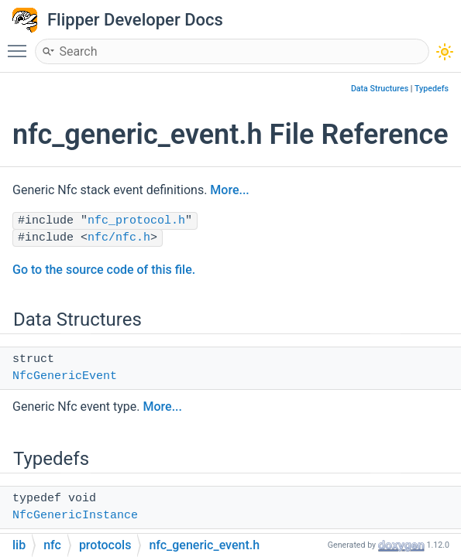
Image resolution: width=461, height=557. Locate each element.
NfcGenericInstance (75, 515)
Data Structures (379, 89)
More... (229, 190)
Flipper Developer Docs (135, 19)
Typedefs (432, 89)
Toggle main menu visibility (21, 44)
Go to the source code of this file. (103, 269)
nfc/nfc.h (119, 237)
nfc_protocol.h (136, 220)
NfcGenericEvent (64, 376)
